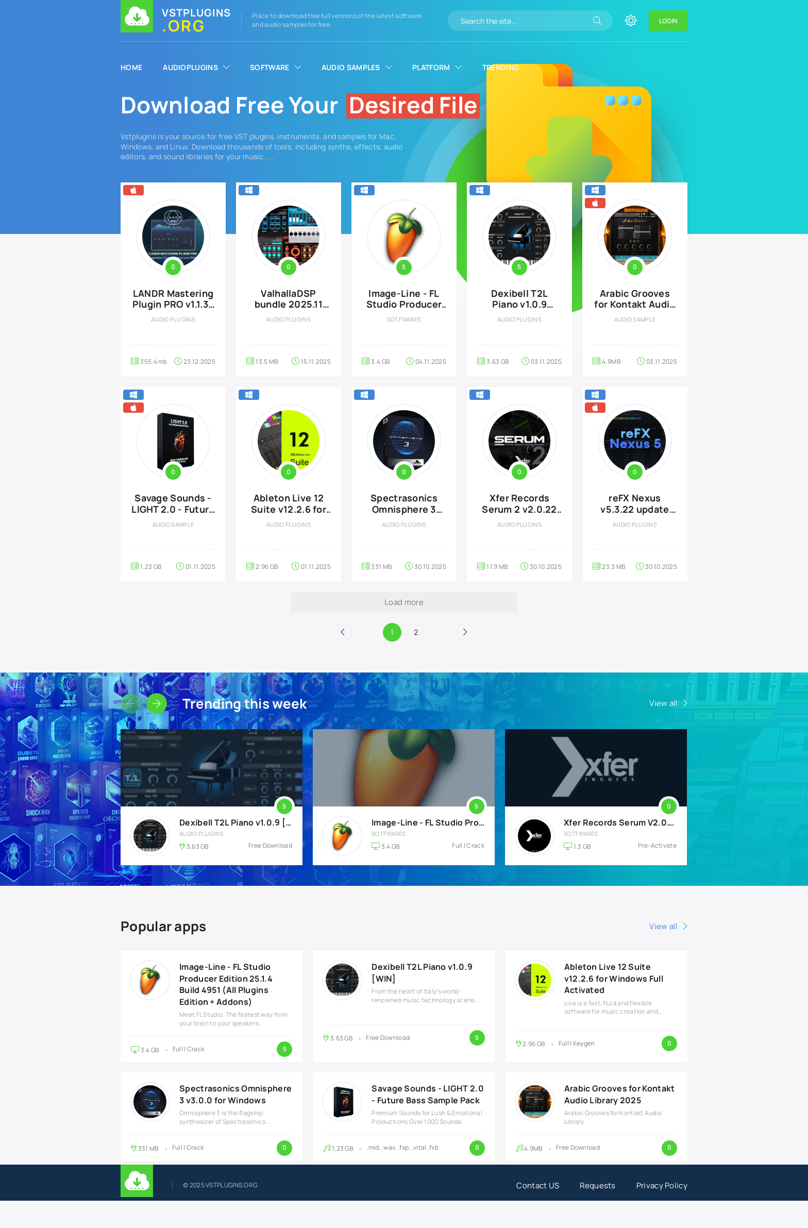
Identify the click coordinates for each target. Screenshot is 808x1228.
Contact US (537, 1185)
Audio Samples (351, 67)
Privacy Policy (661, 1185)
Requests (597, 1185)
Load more (404, 602)
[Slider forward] (156, 703)
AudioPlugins (190, 67)
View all (663, 703)
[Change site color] (630, 20)
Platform (431, 67)
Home (131, 67)
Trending (500, 67)
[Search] (597, 20)
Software (269, 67)
